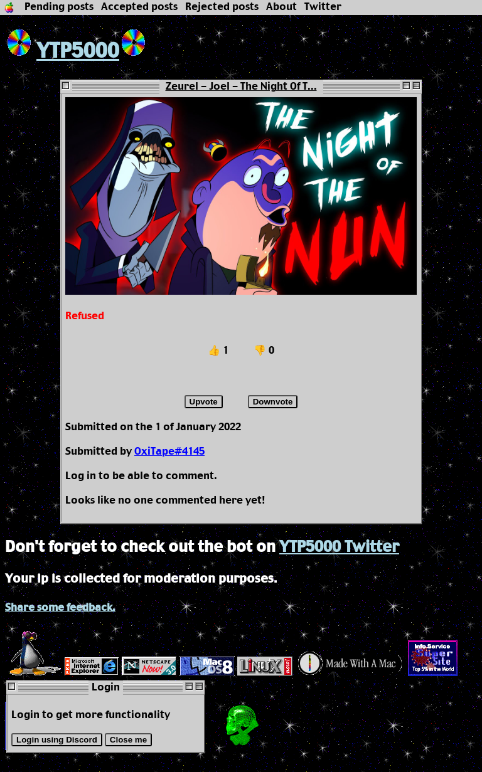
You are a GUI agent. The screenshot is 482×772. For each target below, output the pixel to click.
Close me (128, 739)
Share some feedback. (60, 608)
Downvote (273, 401)
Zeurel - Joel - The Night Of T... (241, 87)
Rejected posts (222, 7)
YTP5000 (62, 52)
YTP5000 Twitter (339, 547)
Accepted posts (139, 7)
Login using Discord (56, 739)
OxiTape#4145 (169, 452)
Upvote (204, 401)
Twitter (322, 7)
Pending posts (59, 7)
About (281, 7)
